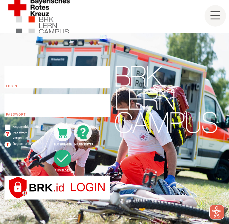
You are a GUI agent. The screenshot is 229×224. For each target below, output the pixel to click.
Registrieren (22, 144)
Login (11, 86)
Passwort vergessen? (21, 135)
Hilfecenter (83, 144)
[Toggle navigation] (215, 16)
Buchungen (63, 144)
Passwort (16, 114)
